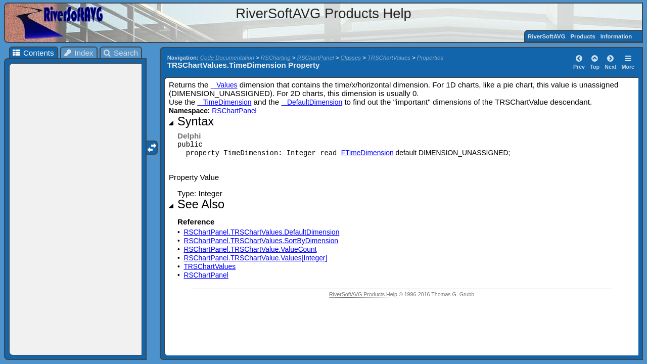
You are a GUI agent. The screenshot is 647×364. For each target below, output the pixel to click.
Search (120, 53)
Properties (430, 58)
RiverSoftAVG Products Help (363, 294)
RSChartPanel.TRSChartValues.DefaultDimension (261, 232)
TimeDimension (225, 102)
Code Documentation (227, 58)
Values (224, 85)
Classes (351, 58)
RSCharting (276, 58)
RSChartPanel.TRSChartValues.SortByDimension (260, 241)
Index (78, 53)
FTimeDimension (367, 153)
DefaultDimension (311, 102)
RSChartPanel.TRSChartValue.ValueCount (249, 249)
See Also (200, 204)
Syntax (195, 121)
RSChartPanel (315, 58)
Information (616, 36)
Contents (33, 53)
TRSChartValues (388, 58)
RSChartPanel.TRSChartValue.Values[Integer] (255, 258)
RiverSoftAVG (546, 36)
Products (582, 36)
